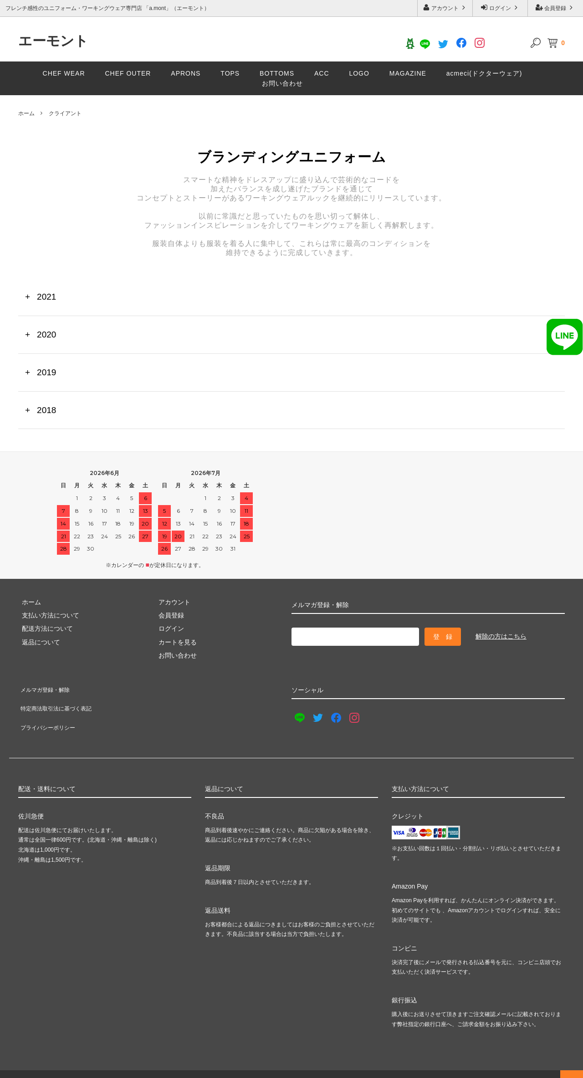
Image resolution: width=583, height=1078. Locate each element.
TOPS (230, 73)
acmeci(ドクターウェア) (484, 73)
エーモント (53, 41)
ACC (321, 73)
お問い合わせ (282, 83)
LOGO (359, 73)
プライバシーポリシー (50, 713)
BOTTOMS (277, 73)
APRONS (185, 73)
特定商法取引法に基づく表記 (59, 700)
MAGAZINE (407, 73)
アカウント (445, 7)
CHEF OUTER (128, 73)
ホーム (26, 113)
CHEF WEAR (64, 73)
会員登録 (555, 7)
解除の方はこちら (501, 636)
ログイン (500, 7)
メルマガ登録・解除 (47, 686)
